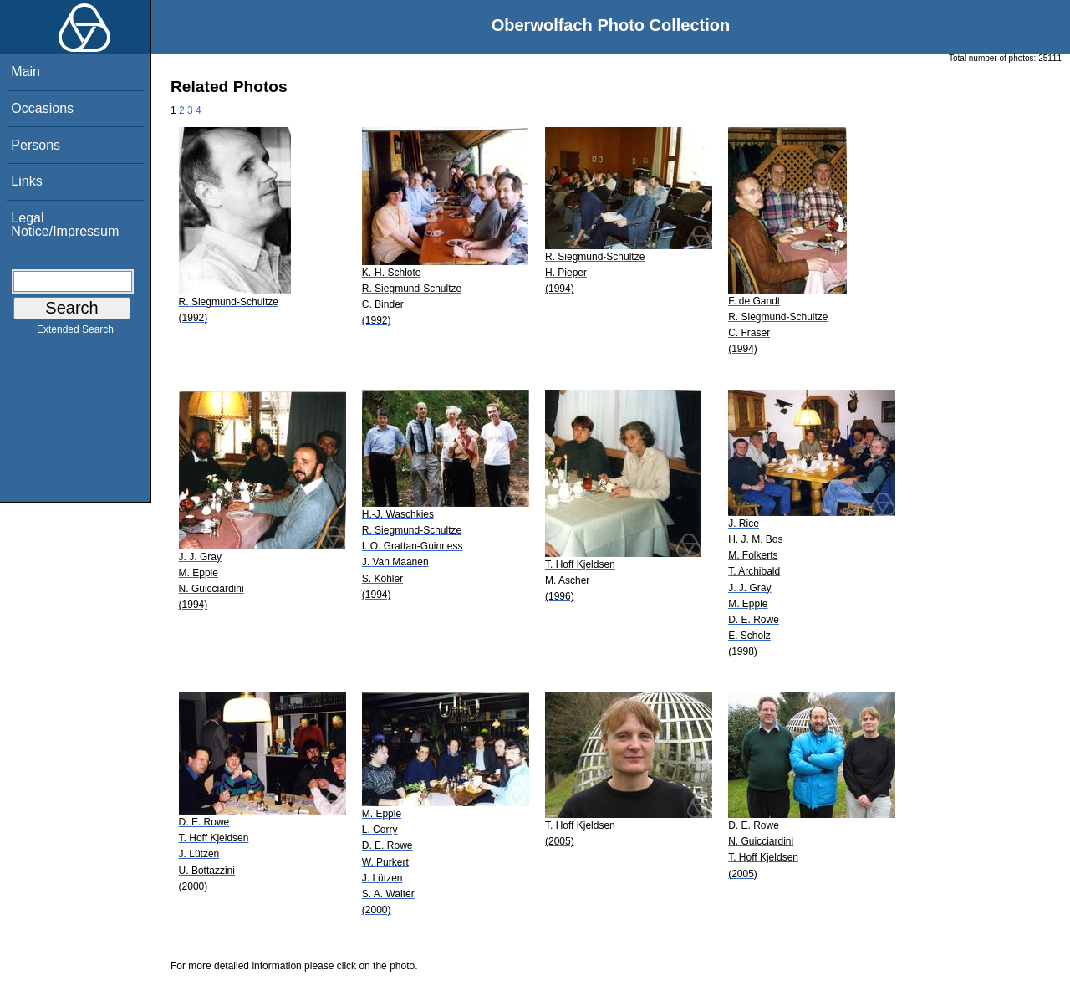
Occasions (42, 108)
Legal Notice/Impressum (65, 224)
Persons (35, 145)
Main (25, 71)
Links (26, 181)
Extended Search (75, 333)
